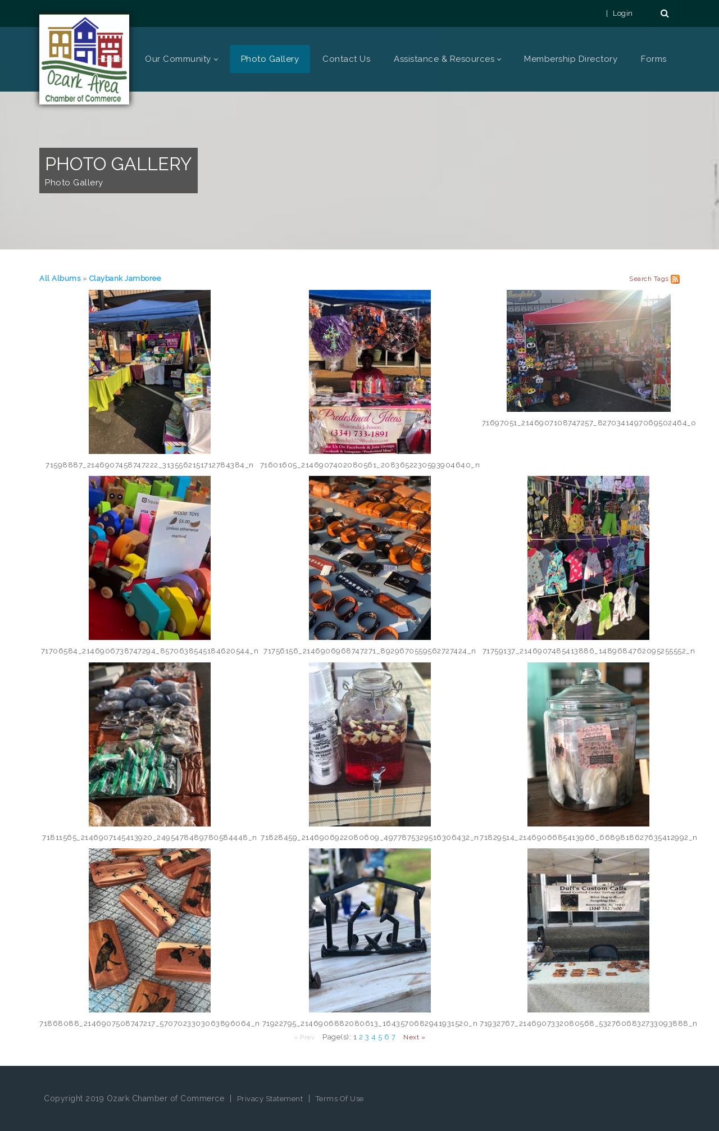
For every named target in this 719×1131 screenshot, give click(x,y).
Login (623, 13)
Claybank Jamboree (125, 278)
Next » (414, 1037)
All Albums (59, 278)
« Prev (304, 1037)
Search (640, 279)
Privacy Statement (270, 1098)
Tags (661, 279)
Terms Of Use (340, 1098)
